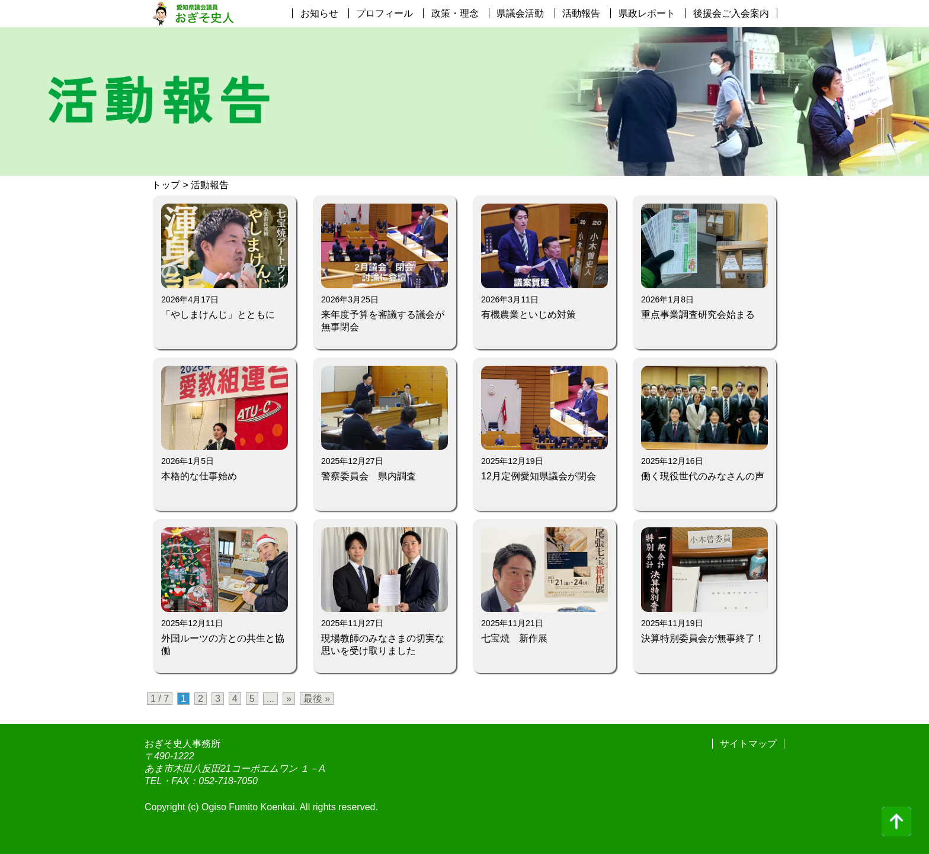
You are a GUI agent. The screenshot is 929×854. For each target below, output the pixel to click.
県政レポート (647, 13)
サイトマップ (748, 744)
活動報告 (581, 13)
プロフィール (384, 13)
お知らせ (319, 13)
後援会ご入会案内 (731, 13)
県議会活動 (520, 13)
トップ (166, 185)
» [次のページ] (288, 699)
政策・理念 (455, 13)
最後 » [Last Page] (316, 699)
